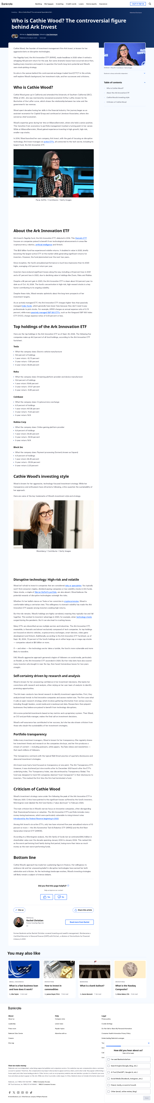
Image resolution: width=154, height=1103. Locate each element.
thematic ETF (81, 238)
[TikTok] (31, 1092)
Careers (11, 1038)
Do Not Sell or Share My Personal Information (117, 1028)
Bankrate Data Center (15, 1033)
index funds (27, 306)
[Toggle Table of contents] (145, 82)
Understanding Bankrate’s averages (113, 1038)
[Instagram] (18, 1092)
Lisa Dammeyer (51, 34)
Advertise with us (60, 1033)
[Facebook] (9, 1092)
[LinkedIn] (22, 1092)
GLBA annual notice (108, 1048)
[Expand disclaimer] (144, 73)
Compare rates (60, 1019)
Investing (14, 12)
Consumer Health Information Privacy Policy (116, 1033)
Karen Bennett (87, 994)
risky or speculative (73, 586)
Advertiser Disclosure (136, 12)
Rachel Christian (33, 34)
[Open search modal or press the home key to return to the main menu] (150, 3)
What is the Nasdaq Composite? (125, 987)
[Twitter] (14, 1092)
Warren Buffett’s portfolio (46, 592)
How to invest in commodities (53, 987)
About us (11, 1019)
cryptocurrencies (71, 601)
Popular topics (60, 1028)
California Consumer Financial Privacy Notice (116, 1053)
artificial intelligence (43, 245)
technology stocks (84, 617)
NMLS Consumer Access (41, 1082)
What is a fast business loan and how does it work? (23, 987)
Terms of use (106, 1043)
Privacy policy (106, 1019)
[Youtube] (27, 1092)
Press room (12, 1028)
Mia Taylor (15, 994)
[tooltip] (68, 885)
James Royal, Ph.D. (53, 994)
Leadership (12, 1024)
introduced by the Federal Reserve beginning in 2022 (36, 819)
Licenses (104, 1057)
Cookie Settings (107, 1024)
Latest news (59, 1024)
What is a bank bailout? (92, 985)
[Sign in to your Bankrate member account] (138, 4)
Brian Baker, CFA (123, 994)
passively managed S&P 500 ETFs (45, 312)
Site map (11, 1043)
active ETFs (49, 142)
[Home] (7, 4)
